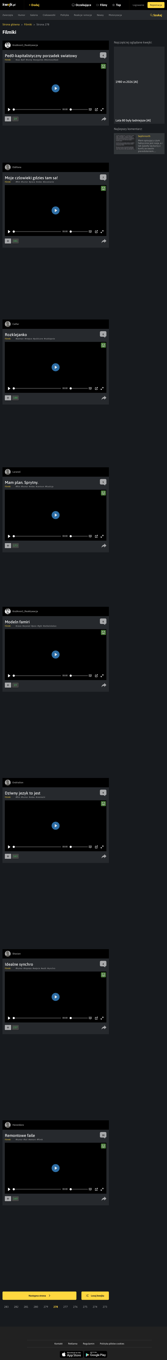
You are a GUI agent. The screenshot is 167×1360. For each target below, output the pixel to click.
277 (65, 1306)
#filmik (40, 1139)
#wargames (38, 60)
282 (16, 1306)
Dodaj (35, 5)
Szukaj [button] (157, 15)
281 (26, 1306)
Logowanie (138, 5)
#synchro (51, 968)
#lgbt (39, 626)
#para (33, 626)
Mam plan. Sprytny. (21, 482)
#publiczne (38, 339)
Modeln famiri (17, 622)
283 (6, 1306)
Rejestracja (156, 5)
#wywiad (26, 626)
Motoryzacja (115, 15)
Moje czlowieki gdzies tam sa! (31, 178)
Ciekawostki (49, 15)
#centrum (40, 486)
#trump (29, 60)
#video (39, 182)
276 (75, 1306)
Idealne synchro (19, 964)
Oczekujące (83, 5)
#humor (24, 182)
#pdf (23, 60)
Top (118, 5)
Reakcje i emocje (83, 15)
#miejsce (28, 339)
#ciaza (18, 626)
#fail (25, 1139)
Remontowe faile (20, 1135)
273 (105, 1306)
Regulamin (88, 1343)
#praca (32, 182)
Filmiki (28, 24)
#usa (18, 60)
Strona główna (11, 24)
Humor (21, 15)
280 (36, 1306)
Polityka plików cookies (112, 1343)
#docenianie (48, 182)
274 (95, 1306)
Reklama (72, 1343)
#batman (20, 339)
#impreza (27, 968)
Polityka (64, 15)
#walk (43, 968)
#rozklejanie (49, 339)
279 (46, 1306)
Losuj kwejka (95, 1295)
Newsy (100, 15)
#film (18, 182)
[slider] (37, 109)
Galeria (34, 15)
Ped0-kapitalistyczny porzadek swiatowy (41, 55)
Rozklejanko (16, 334)
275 (85, 1306)
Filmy (103, 5)
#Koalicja (49, 486)
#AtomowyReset (51, 60)
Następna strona (39, 1295)
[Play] (9, 109)
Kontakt (58, 1343)
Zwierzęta (7, 15)
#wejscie (36, 968)
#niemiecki (40, 797)
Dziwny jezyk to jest (22, 793)
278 (55, 1306)
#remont (32, 1139)
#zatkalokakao (49, 626)
